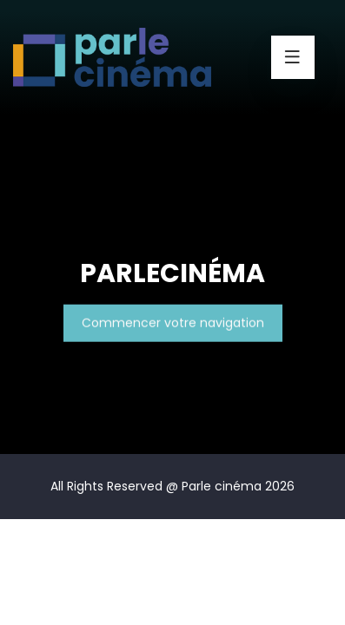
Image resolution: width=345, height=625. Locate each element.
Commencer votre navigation (173, 323)
